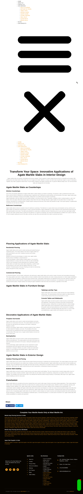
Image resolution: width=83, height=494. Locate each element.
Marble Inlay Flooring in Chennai (53, 417)
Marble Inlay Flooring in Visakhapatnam (41, 420)
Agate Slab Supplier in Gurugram (11, 442)
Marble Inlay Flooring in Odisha (67, 424)
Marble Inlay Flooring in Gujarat (68, 421)
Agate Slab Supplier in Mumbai (38, 442)
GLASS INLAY (24, 18)
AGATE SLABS (24, 14)
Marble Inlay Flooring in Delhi (43, 421)
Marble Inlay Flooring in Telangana (65, 426)
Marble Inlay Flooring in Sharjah (38, 431)
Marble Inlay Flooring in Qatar (60, 433)
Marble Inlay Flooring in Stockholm (67, 434)
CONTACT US (21, 4)
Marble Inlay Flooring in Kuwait (17, 433)
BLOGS (20, 21)
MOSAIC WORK (25, 12)
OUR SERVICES (22, 6)
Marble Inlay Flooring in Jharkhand (67, 423)
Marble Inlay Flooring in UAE (51, 431)
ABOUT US (20, 2)
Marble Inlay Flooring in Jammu (39, 423)
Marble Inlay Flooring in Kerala (22, 424)
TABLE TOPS (24, 10)
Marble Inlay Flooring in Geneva (27, 434)
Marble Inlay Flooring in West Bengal (38, 427)
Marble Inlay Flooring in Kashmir (52, 423)
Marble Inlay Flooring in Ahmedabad (24, 417)
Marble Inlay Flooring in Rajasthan (36, 426)
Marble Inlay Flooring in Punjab (23, 426)
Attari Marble (23, 491)
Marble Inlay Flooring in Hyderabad (67, 417)
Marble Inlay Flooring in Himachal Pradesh (23, 423)
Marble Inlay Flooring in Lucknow (47, 418)
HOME (19, 1)
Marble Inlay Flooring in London (63, 431)
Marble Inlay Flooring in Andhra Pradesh (58, 420)
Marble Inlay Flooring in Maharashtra (53, 424)
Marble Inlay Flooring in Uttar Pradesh (22, 427)
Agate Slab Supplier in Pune (51, 442)
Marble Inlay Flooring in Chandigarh (14, 421)
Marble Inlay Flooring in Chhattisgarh (29, 421)
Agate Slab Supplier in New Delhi (25, 442)
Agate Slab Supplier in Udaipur (63, 442)
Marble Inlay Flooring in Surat (13, 420)
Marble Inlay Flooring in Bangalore (39, 417)
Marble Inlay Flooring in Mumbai (60, 418)
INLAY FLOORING (25, 7)
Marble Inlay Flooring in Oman (14, 434)
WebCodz (72, 491)
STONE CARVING (25, 15)
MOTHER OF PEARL (26, 9)
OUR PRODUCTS (22, 23)
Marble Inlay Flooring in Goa (55, 421)
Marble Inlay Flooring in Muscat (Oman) (32, 433)
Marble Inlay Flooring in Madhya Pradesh (37, 424)
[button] (44, 82)
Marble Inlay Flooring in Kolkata (33, 418)
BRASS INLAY (24, 20)
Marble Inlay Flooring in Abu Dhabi (24, 431)
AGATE (45, 466)
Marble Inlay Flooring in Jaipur (20, 418)
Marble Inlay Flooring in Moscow (40, 434)
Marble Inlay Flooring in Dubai (11, 431)
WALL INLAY (24, 17)
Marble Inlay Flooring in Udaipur (26, 420)
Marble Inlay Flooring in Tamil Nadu (51, 426)
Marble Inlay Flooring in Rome (54, 434)
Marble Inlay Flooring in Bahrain (47, 433)
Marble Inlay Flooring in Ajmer (11, 417)
